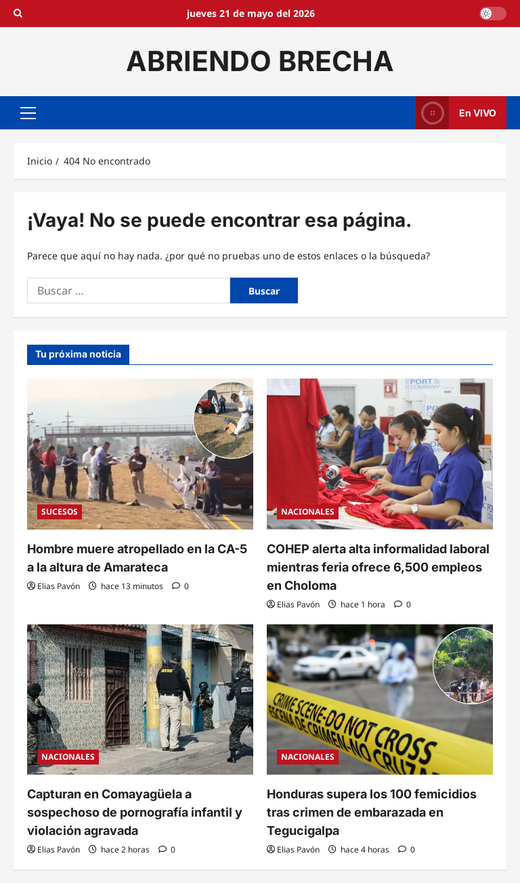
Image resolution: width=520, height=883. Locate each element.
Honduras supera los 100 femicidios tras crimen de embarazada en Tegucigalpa (372, 812)
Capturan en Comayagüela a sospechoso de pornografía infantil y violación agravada (134, 812)
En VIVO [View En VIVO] (456, 112)
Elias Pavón (58, 586)
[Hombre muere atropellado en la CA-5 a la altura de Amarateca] (140, 454)
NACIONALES (307, 511)
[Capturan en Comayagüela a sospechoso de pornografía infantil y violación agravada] (140, 699)
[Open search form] (18, 13)
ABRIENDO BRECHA (260, 61)
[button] (28, 112)
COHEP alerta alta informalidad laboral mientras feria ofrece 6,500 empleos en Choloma (378, 567)
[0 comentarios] (180, 586)
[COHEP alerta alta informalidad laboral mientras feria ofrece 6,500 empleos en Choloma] (380, 454)
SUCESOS (59, 511)
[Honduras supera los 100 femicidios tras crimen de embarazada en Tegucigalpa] (380, 699)
